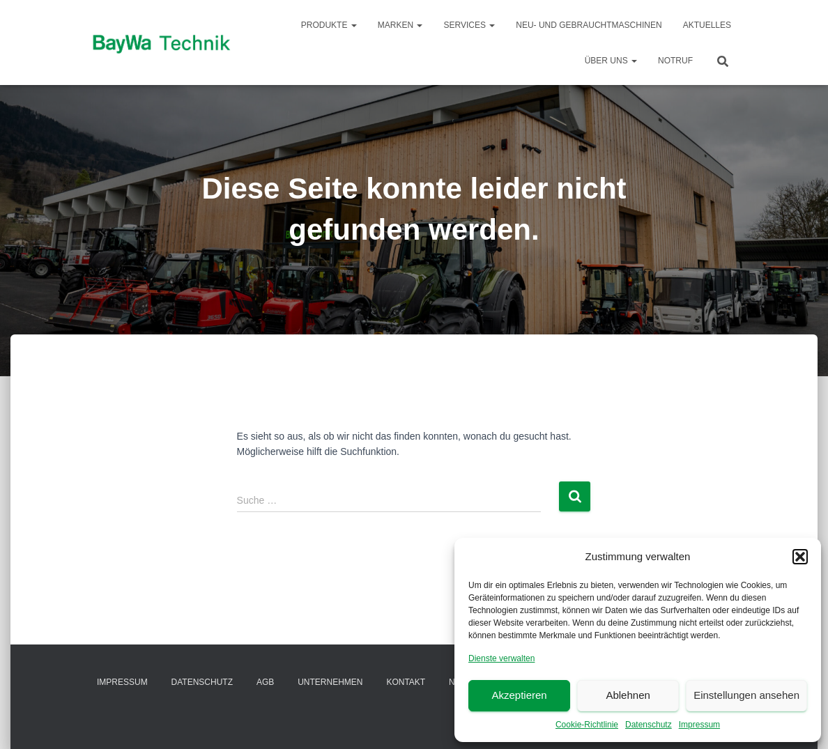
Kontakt (405, 682)
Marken (400, 25)
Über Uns (611, 60)
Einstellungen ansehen (746, 695)
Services (469, 25)
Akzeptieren (518, 695)
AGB (265, 682)
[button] (800, 557)
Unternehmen (330, 682)
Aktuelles (707, 25)
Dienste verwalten (501, 658)
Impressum (699, 724)
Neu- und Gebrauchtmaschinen (588, 25)
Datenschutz (648, 724)
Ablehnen (628, 695)
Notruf (675, 60)
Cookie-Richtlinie (586, 724)
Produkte (329, 25)
